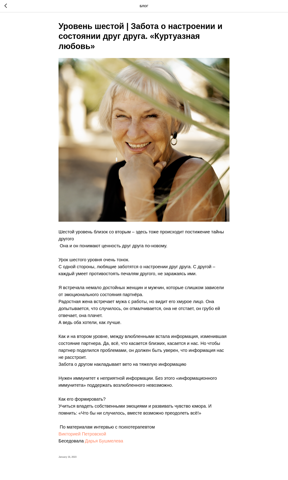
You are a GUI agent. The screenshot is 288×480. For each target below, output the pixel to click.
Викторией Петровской (82, 433)
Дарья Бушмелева (104, 440)
